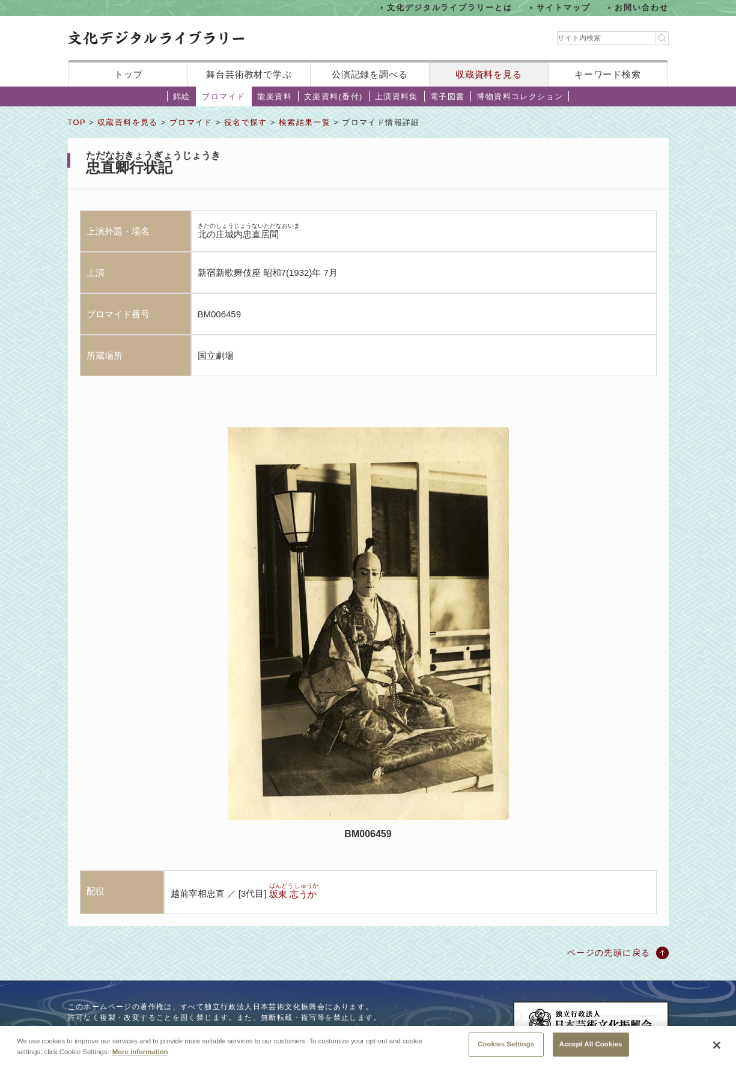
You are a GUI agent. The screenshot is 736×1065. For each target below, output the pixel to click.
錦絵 (181, 96)
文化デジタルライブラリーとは (449, 7)
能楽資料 (274, 96)
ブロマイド (223, 96)
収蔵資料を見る (488, 74)
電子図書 (447, 96)
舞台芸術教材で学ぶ (249, 74)
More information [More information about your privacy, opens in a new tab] (140, 1054)
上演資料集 (396, 96)
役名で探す (245, 122)
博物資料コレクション (519, 96)
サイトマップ (564, 7)
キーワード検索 (607, 74)
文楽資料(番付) (333, 96)
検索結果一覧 (304, 122)
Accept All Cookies (590, 1047)
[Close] (717, 1049)
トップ (128, 74)
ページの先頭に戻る (609, 952)
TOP (77, 122)
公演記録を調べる (370, 74)
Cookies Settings (506, 1047)
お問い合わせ (642, 7)
